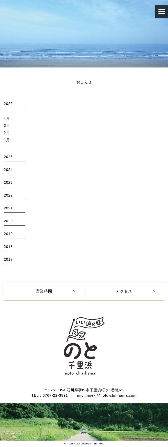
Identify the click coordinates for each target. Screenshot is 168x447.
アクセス (124, 291)
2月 (7, 133)
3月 (7, 125)
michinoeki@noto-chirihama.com (107, 395)
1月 (7, 140)
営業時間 (44, 291)
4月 (7, 118)
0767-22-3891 (55, 395)
